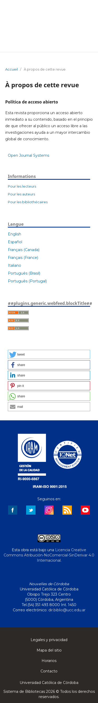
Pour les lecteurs (22, 186)
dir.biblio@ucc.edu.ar (66, 610)
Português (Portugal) (27, 281)
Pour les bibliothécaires (28, 202)
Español (15, 242)
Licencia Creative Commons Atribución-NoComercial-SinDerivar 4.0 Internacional (49, 555)
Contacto (49, 671)
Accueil (11, 69)
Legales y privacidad (49, 639)
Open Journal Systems (28, 155)
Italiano (14, 265)
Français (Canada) (23, 249)
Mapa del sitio (49, 650)
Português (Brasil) (24, 273)
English (14, 234)
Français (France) (23, 257)
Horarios (49, 660)
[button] (49, 354)
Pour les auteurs (21, 194)
